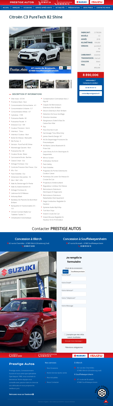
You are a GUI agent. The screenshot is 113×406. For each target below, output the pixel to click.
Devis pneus (88, 8)
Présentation (74, 8)
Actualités (60, 8)
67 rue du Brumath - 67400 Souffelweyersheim (85, 243)
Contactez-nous (103, 8)
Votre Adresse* (74, 292)
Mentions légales (43, 402)
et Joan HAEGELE (70, 402)
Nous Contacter (53, 382)
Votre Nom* (74, 277)
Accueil (6, 8)
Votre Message (74, 318)
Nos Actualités (52, 377)
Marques (16, 8)
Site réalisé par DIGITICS (57, 402)
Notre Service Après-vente (57, 373)
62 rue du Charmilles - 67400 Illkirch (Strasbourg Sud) (29, 243)
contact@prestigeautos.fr (91, 93)
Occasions (27, 8)
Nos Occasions (52, 368)
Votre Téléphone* (74, 300)
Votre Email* (74, 284)
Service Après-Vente (43, 8)
